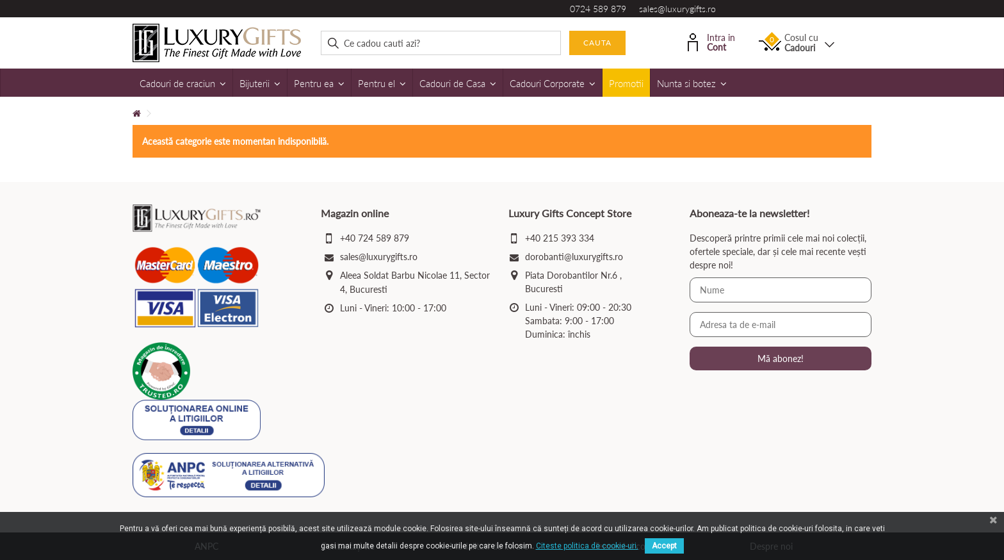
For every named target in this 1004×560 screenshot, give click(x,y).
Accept (664, 545)
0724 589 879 (598, 8)
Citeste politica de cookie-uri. (587, 545)
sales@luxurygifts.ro (677, 8)
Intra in (711, 41)
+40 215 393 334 (559, 238)
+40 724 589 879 (374, 238)
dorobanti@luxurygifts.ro (574, 256)
